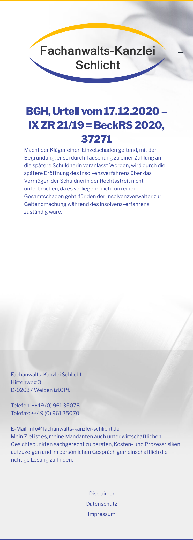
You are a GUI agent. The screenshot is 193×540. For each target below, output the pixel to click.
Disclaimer (102, 493)
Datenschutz (101, 504)
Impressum (101, 514)
